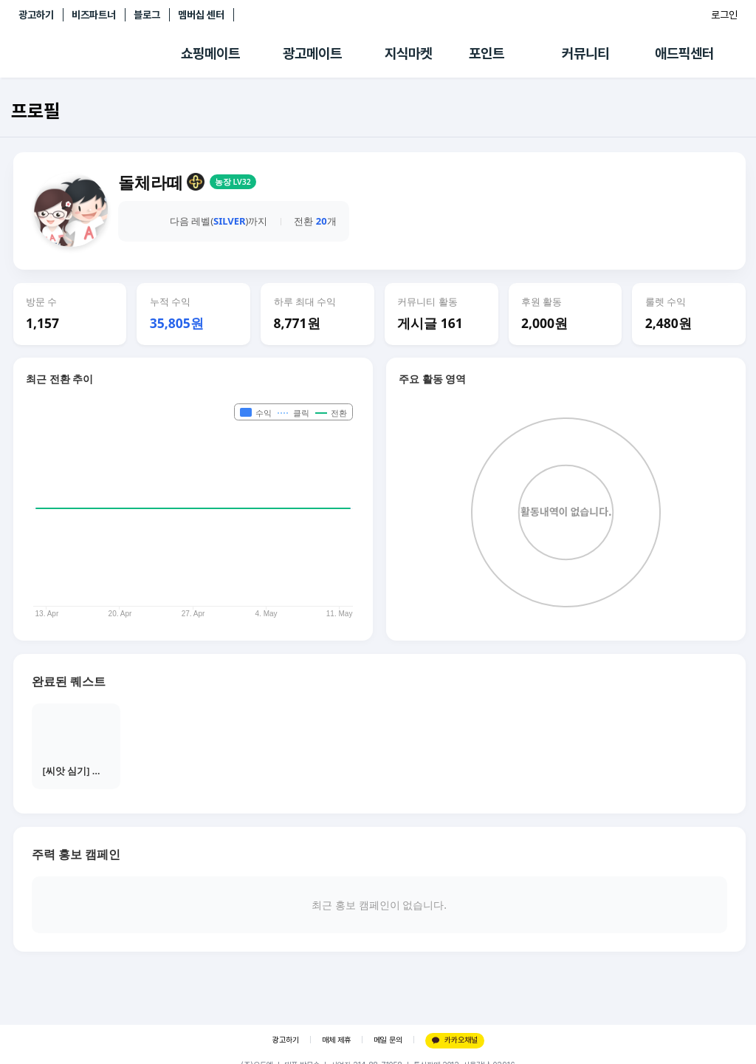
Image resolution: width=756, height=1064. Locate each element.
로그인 (724, 15)
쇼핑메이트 (210, 53)
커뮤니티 (585, 53)
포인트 (486, 53)
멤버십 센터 (201, 15)
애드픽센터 (684, 53)
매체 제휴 (336, 1040)
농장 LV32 (233, 182)
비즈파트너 (94, 15)
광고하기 (36, 15)
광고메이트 (312, 53)
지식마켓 (408, 53)
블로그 (147, 15)
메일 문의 (388, 1040)
